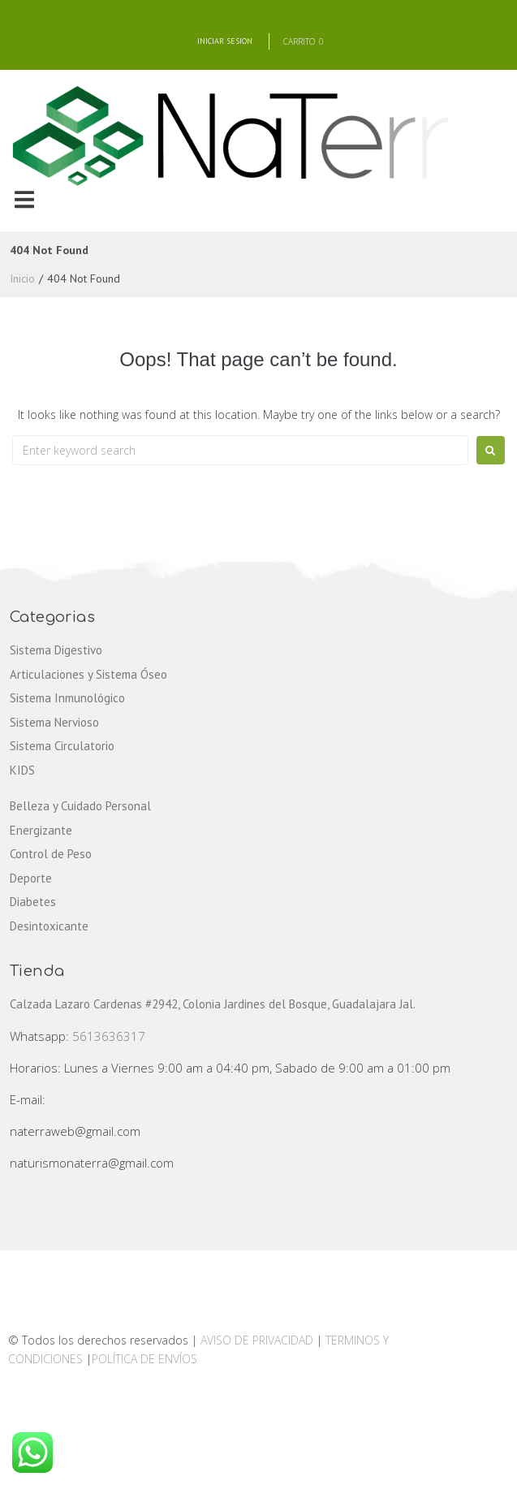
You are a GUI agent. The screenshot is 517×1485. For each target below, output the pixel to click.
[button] (24, 200)
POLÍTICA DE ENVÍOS (144, 1358)
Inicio (22, 278)
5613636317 (108, 1036)
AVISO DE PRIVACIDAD (256, 1340)
